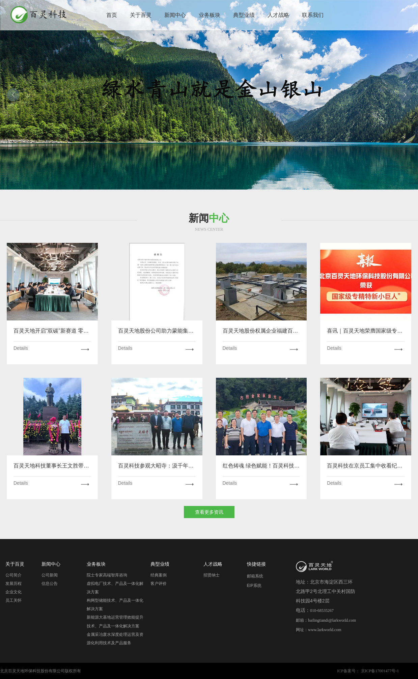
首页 (111, 15)
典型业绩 (244, 15)
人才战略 (278, 15)
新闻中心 (175, 15)
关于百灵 (140, 15)
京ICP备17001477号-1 (380, 671)
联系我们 (313, 15)
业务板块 (209, 15)
